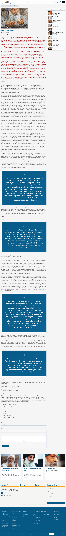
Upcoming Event (26, 516)
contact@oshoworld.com (9, 495)
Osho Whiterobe (36, 515)
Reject (57, 534)
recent (60, 9)
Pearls (8, 5)
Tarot (13, 528)
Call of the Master (5, 526)
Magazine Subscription (58, 516)
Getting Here (25, 514)
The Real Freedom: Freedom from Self (33, 469)
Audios (45, 511)
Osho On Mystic (5, 514)
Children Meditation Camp (37, 526)
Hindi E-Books (15, 517)
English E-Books (15, 519)
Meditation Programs (27, 513)
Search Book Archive (16, 525)
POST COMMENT (5, 446)
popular (52, 9)
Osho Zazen (35, 523)
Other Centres (5, 523)
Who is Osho (4, 511)
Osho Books (56, 511)
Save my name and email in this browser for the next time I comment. (15, 443)
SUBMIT (56, 503)
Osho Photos (56, 514)
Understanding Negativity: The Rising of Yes (10, 469)
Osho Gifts (56, 519)
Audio (55, 513)
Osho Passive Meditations (35, 513)
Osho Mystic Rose (36, 517)
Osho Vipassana (36, 522)
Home (5, 5)
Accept (51, 534)
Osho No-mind (36, 518)
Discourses (4, 520)
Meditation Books (15, 526)
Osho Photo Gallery (6, 516)
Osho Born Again (36, 520)
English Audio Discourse (17, 513)
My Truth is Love (50, 468)
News (13, 523)
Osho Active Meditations (38, 511)
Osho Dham (4, 522)
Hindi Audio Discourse (16, 511)
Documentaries (5, 525)
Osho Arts (56, 517)
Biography (4, 513)
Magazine (14, 520)
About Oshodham (26, 511)
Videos (45, 513)
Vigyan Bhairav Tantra (37, 527)
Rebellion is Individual (14, 5)
